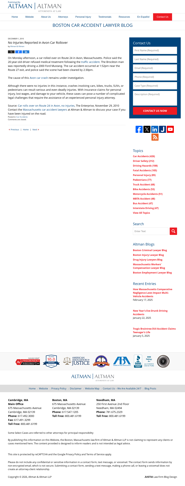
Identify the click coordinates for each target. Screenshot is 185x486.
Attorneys (63, 17)
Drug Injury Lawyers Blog (147, 259)
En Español (143, 17)
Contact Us (162, 17)
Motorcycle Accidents (147, 194)
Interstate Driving (146, 208)
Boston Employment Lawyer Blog (152, 272)
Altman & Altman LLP (40, 476)
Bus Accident (143, 203)
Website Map (92, 388)
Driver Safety (143, 161)
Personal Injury (83, 17)
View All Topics (141, 212)
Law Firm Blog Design (161, 476)
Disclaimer (76, 388)
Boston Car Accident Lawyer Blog (34, 6)
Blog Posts (150, 388)
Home (15, 17)
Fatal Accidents (145, 170)
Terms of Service (95, 454)
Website (29, 17)
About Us (46, 17)
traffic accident (90, 62)
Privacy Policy (58, 388)
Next (35, 129)
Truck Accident (144, 184)
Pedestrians (142, 179)
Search (173, 231)
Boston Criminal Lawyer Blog (150, 250)
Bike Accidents (144, 189)
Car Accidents (22, 117)
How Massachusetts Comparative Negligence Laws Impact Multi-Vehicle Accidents (152, 293)
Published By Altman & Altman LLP (147, 6)
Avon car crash (39, 78)
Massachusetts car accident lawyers (45, 109)
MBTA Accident (144, 198)
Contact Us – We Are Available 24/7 (122, 388)
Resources (124, 17)
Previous (14, 129)
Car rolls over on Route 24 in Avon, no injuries (46, 105)
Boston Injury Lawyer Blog (148, 255)
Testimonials (104, 17)
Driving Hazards (145, 165)
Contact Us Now (155, 111)
